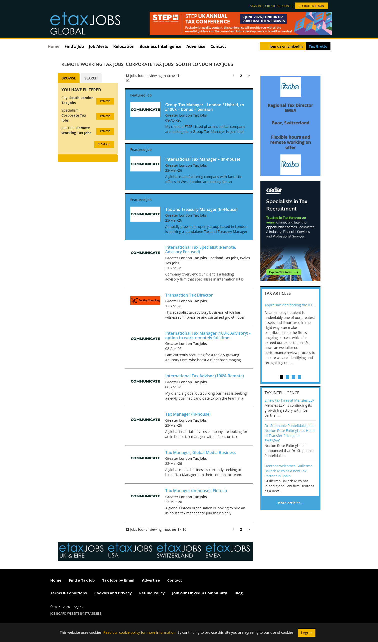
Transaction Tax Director (189, 295)
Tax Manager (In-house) (188, 414)
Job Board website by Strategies (75, 613)
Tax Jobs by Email (118, 580)
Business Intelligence (160, 46)
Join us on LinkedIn (286, 46)
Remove (105, 101)
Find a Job (74, 46)
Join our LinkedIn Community (199, 592)
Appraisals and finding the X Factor (293, 305)
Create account (278, 6)
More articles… (290, 502)
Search (91, 78)
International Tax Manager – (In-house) (202, 159)
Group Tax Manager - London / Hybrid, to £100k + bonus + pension (204, 107)
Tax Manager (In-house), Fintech (196, 490)
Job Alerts (98, 46)
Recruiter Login (311, 6)
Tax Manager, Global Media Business (200, 452)
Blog (238, 592)
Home (54, 46)
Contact (218, 46)
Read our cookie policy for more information (139, 632)
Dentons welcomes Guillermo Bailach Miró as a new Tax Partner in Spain (289, 471)
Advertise (195, 46)
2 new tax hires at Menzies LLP (289, 400)
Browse (69, 78)
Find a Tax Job (82, 580)
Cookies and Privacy (113, 592)
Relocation (123, 46)
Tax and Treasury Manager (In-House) (201, 209)
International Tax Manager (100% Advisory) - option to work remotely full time (208, 335)
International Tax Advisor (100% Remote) (204, 376)
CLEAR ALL (104, 144)
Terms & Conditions (68, 592)
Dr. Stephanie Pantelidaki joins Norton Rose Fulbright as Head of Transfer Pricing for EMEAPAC (290, 433)
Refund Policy (152, 592)
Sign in (255, 6)
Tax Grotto (318, 46)
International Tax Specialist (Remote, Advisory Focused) (200, 249)
